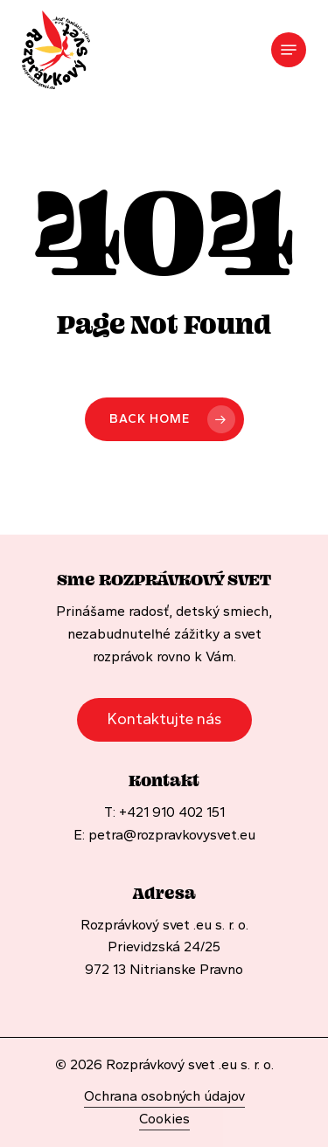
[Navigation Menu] (288, 50)
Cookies (164, 1118)
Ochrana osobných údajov (164, 1096)
